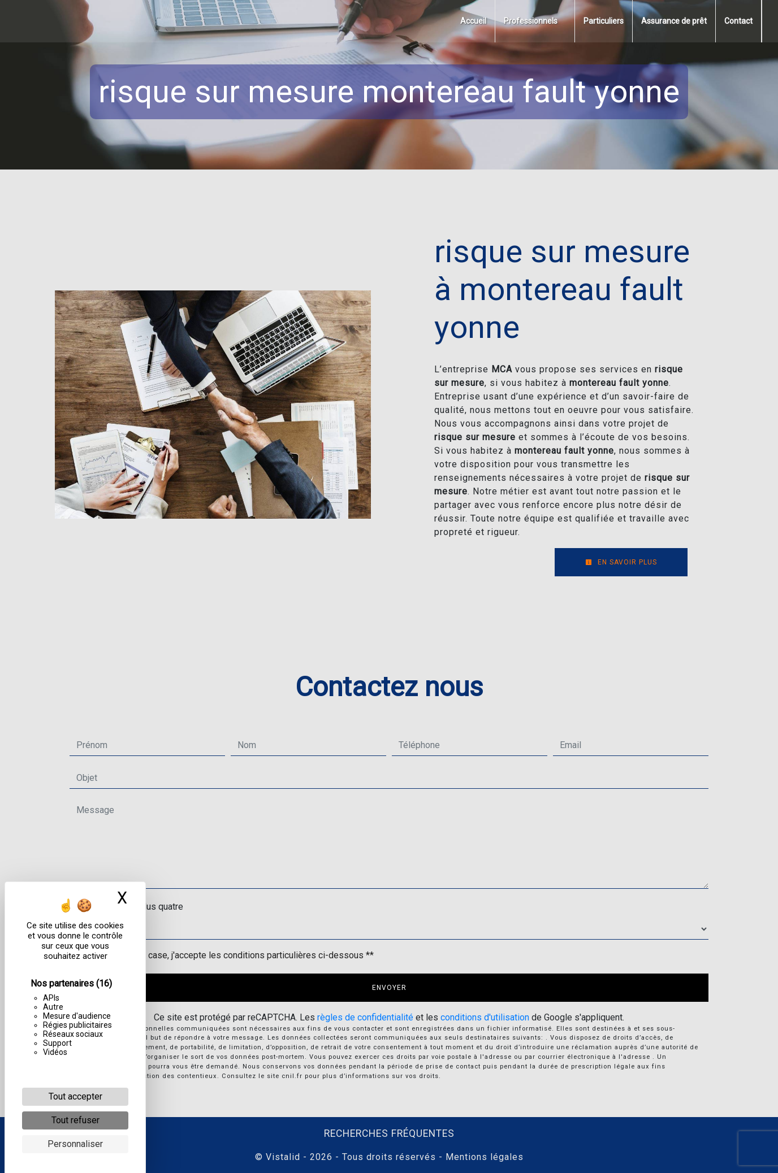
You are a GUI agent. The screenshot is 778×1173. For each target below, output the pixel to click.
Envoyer (389, 988)
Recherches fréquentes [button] (389, 1133)
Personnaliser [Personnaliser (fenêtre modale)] (75, 1144)
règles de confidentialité (365, 1017)
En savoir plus (621, 562)
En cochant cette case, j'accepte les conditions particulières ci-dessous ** (227, 955)
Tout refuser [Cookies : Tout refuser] (75, 1120)
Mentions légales (483, 1157)
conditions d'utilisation (484, 1017)
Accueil (473, 20)
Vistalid (283, 1157)
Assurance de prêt (674, 20)
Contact (738, 20)
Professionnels (530, 20)
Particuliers (604, 20)
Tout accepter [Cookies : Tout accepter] (75, 1096)
